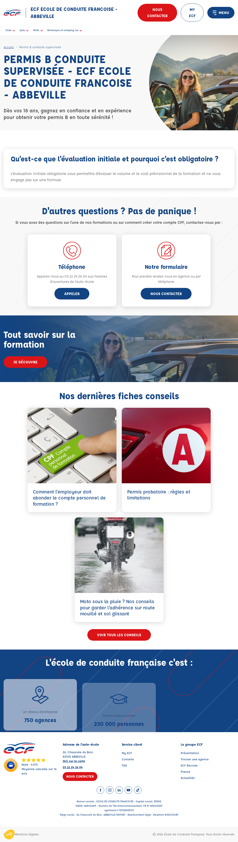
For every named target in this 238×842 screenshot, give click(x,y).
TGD (124, 765)
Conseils (128, 759)
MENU (221, 12)
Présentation (190, 753)
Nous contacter (157, 12)
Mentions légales (26, 834)
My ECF (127, 753)
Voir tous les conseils (119, 635)
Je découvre (25, 362)
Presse (185, 772)
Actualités (188, 778)
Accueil (9, 47)
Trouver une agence (195, 759)
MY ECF (192, 12)
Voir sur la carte (74, 761)
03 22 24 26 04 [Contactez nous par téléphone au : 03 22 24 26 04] (73, 767)
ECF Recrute (189, 765)
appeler (72, 293)
